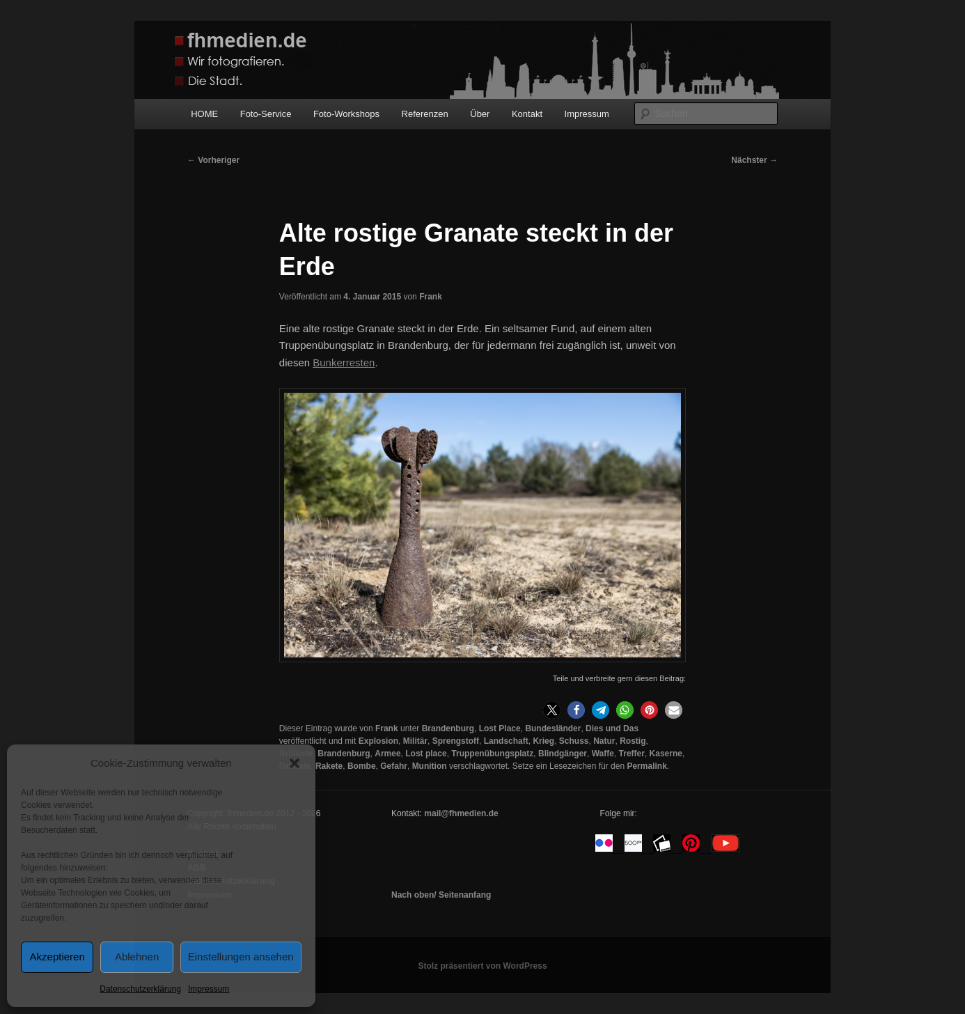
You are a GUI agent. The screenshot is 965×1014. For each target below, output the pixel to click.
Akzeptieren (57, 956)
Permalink (646, 766)
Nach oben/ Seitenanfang (441, 895)
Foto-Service (266, 114)
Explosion (378, 741)
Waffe (603, 753)
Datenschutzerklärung (140, 989)
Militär (415, 741)
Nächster (754, 160)
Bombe (361, 766)
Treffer (632, 753)
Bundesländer (553, 728)
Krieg (543, 741)
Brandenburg (448, 728)
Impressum (208, 989)
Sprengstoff (455, 741)
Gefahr (393, 766)
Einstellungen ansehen (241, 956)
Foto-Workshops (346, 114)
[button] (294, 763)
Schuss (574, 741)
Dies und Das (612, 728)
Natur (604, 741)
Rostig (632, 741)
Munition (429, 766)
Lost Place (500, 728)
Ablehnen (137, 956)
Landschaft (506, 741)
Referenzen (425, 114)
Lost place (425, 753)
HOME (204, 114)
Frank (430, 297)
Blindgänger (562, 753)
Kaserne (666, 753)
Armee (387, 753)
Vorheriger (213, 160)
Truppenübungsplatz (492, 753)
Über (479, 114)
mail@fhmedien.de (461, 813)
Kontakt (527, 114)
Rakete (329, 766)
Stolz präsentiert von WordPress (482, 966)
